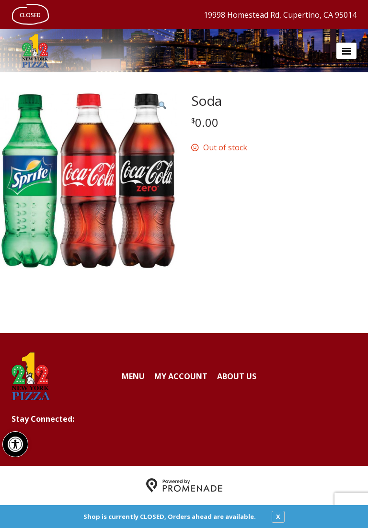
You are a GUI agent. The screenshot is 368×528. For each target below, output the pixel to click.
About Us (236, 376)
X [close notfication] (278, 516)
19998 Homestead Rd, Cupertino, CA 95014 (280, 15)
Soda (206, 100)
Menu (133, 376)
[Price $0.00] (204, 122)
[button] (15, 444)
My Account (180, 376)
